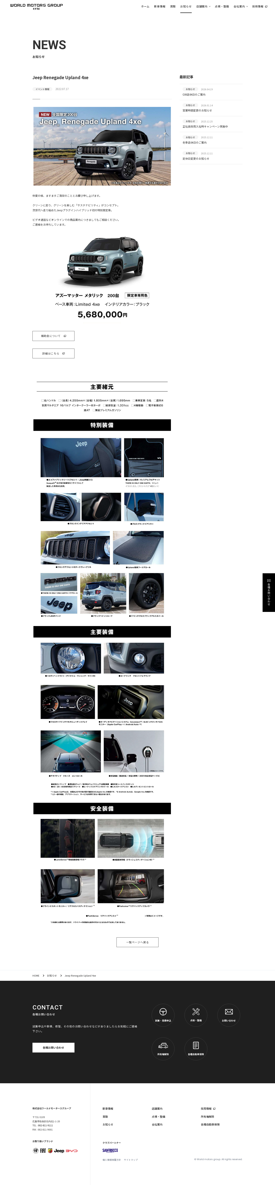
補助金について (51, 336)
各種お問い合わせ (53, 1047)
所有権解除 (163, 1049)
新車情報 (159, 6)
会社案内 (239, 6)
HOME (35, 975)
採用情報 (258, 6)
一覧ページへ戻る (137, 942)
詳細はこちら (50, 353)
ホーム (145, 6)
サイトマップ (131, 1159)
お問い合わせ (229, 1015)
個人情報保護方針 (112, 1159)
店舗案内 (202, 6)
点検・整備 (222, 6)
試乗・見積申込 (163, 1015)
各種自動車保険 (196, 1049)
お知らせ (186, 6)
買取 (173, 6)
